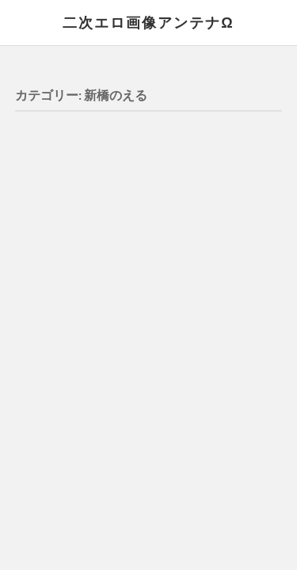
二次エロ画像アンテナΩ (148, 22)
